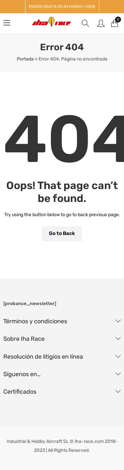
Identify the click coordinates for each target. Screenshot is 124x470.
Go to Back (62, 233)
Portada (25, 59)
